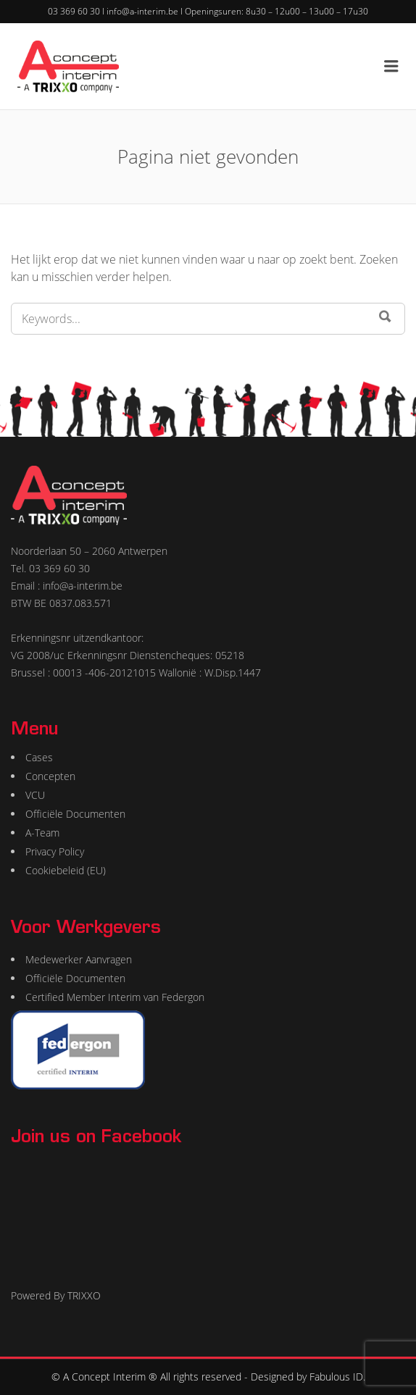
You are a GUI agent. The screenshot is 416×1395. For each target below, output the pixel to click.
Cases (39, 757)
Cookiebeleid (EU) (65, 870)
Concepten (50, 776)
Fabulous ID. (337, 1376)
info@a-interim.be (142, 11)
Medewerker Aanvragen (78, 959)
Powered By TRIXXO (56, 1295)
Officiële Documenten (75, 814)
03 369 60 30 (74, 11)
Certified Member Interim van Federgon (114, 997)
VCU (35, 795)
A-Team (42, 832)
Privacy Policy (54, 851)
